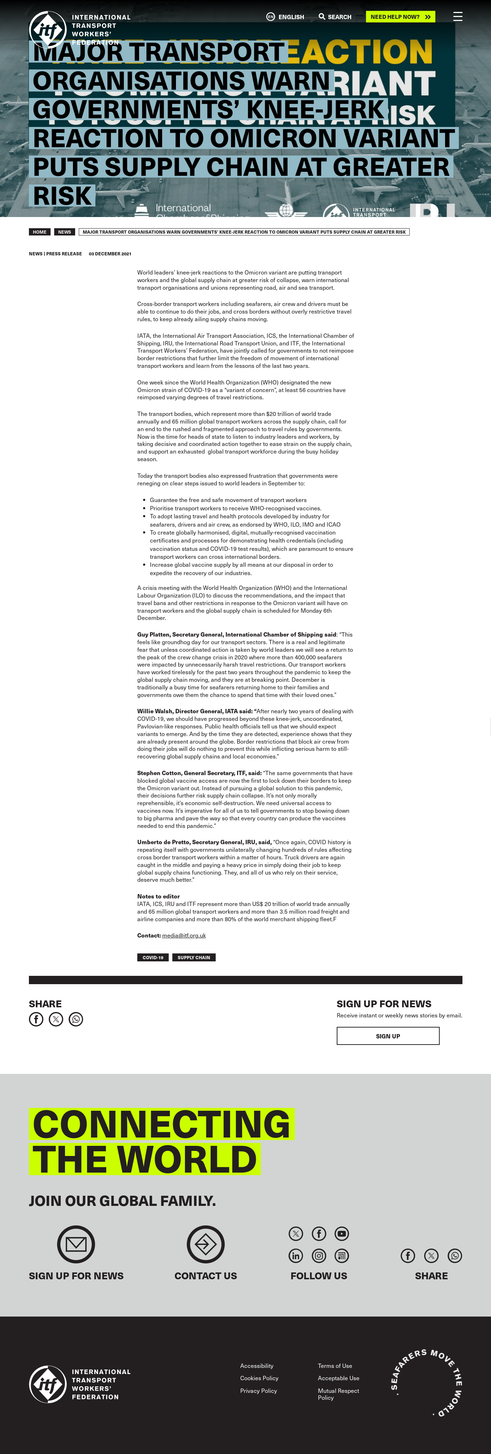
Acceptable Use (338, 1377)
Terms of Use (335, 1365)
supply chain (194, 957)
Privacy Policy (258, 1390)
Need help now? (395, 17)
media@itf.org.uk (184, 935)
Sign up (388, 1036)
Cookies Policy (259, 1377)
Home (40, 232)
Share (45, 1003)
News (64, 232)
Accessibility (257, 1365)
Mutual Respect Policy (338, 1394)
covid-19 (153, 957)
